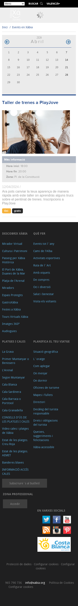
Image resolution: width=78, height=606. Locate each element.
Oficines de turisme (46, 388)
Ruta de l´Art (42, 265)
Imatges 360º (11, 324)
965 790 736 (13, 583)
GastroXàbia (10, 302)
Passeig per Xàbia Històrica (13, 260)
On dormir (40, 380)
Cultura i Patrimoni (14, 251)
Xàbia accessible (43, 447)
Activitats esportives (46, 258)
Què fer (39, 233)
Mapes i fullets (43, 395)
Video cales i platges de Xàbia (15, 431)
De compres (41, 280)
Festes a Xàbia (11, 309)
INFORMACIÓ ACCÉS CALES (15, 471)
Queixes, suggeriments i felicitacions (43, 436)
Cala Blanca (9, 384)
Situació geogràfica (45, 352)
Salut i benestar (43, 294)
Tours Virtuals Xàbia (15, 317)
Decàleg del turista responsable (45, 411)
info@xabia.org (35, 583)
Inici (5, 27)
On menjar (40, 373)
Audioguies (9, 331)
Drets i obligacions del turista (45, 422)
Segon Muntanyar (13, 377)
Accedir (15, 504)
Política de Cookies (61, 583)
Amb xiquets (41, 273)
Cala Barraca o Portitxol (11, 401)
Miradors (8, 288)
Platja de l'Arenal (13, 281)
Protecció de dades (19, 564)
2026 (39, 37)
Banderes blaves (13, 462)
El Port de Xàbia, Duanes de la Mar (13, 271)
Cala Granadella (12, 410)
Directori (39, 402)
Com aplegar (41, 366)
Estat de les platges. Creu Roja (15, 442)
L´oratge (39, 359)
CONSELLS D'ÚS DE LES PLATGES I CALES (15, 419)
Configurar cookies (46, 564)
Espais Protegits (12, 295)
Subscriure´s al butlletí (24, 483)
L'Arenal (7, 370)
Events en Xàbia (22, 27)
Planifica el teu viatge (51, 341)
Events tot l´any (43, 244)
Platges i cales (13, 341)
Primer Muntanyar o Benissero (15, 361)
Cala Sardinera (11, 392)
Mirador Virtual (12, 244)
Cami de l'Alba (42, 251)
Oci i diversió (42, 287)
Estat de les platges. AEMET (15, 453)
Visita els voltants (44, 301)
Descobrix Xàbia (14, 233)
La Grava (8, 352)
